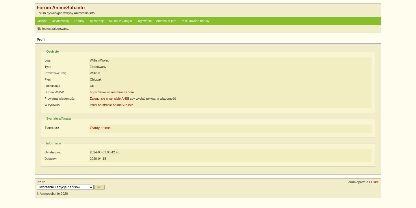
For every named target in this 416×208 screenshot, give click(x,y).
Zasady (79, 21)
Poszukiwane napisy (195, 21)
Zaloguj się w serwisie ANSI (109, 98)
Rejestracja (97, 21)
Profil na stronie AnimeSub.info (111, 105)
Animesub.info (166, 21)
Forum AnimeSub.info (61, 7)
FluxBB (374, 182)
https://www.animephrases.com (112, 92)
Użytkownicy (60, 21)
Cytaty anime (100, 128)
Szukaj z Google (120, 21)
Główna (42, 21)
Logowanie (144, 21)
